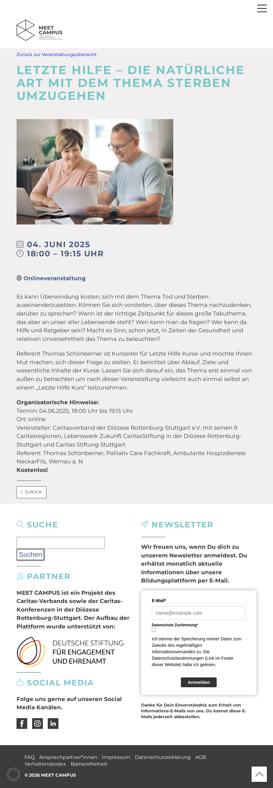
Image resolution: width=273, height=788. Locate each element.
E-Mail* (159, 600)
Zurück (31, 492)
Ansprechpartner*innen (68, 757)
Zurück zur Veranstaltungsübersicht (57, 54)
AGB (200, 757)
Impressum (116, 757)
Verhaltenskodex (45, 764)
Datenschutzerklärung (163, 757)
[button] (13, 774)
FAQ (29, 757)
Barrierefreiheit (89, 764)
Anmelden (199, 682)
